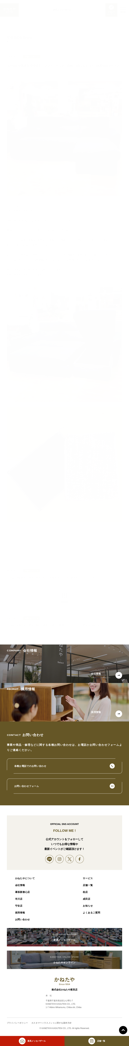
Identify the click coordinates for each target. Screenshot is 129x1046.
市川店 (19, 899)
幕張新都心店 (22, 892)
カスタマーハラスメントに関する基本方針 (51, 1023)
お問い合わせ (22, 919)
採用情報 (20, 912)
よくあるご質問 (91, 912)
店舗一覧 (88, 885)
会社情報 (20, 885)
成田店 (86, 899)
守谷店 (19, 905)
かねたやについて (25, 878)
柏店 (85, 892)
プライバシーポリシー (17, 1023)
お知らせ (88, 905)
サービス (88, 878)
